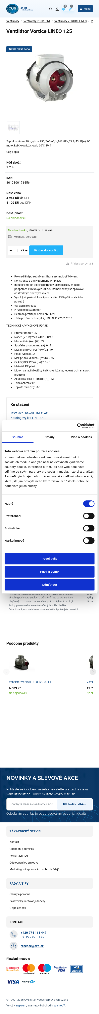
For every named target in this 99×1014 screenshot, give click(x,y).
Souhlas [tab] (18, 437)
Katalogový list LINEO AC (28, 418)
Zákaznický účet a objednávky (27, 966)
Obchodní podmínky (22, 914)
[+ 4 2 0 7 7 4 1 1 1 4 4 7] (33, 998)
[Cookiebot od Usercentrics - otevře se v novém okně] (77, 425)
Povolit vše (49, 558)
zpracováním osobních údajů (64, 879)
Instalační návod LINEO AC (29, 413)
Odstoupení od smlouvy (24, 928)
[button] (22, 236)
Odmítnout (49, 584)
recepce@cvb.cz (32, 1011)
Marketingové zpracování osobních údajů (34, 934)
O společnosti (18, 973)
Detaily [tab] (50, 437)
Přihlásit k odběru (74, 869)
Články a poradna (20, 959)
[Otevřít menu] (85, 8)
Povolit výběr (49, 571)
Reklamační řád (19, 921)
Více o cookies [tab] (81, 437)
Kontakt (14, 907)
